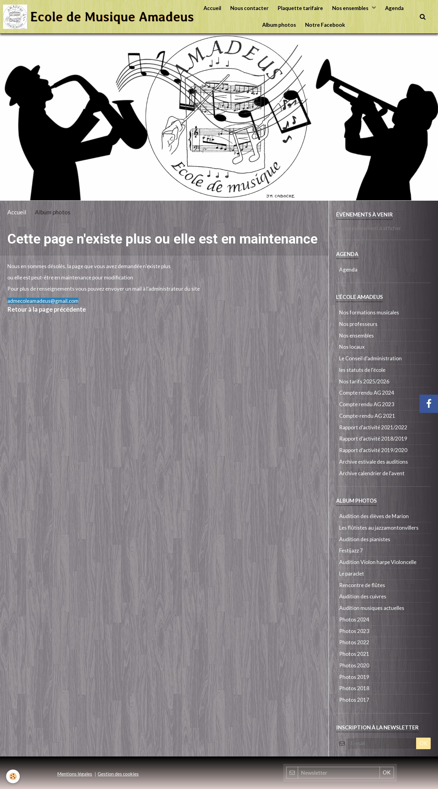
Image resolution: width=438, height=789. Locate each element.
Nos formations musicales (369, 312)
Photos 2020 (354, 665)
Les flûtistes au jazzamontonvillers (379, 527)
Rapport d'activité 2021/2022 (373, 427)
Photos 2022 (354, 642)
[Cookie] (13, 776)
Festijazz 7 (351, 550)
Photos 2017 (354, 700)
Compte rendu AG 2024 (366, 392)
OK (423, 743)
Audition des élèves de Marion (374, 516)
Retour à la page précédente (46, 309)
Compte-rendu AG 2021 (367, 416)
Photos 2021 (354, 654)
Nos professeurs (358, 324)
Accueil (212, 8)
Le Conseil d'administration (370, 358)
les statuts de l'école (362, 370)
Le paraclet (351, 573)
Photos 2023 (354, 631)
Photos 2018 (354, 688)
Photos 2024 (354, 619)
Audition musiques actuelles (371, 608)
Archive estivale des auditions (373, 462)
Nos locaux (352, 347)
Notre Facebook (325, 25)
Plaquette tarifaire (300, 8)
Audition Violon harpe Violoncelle (377, 562)
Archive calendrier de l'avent (372, 473)
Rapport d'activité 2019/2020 (373, 450)
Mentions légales (74, 774)
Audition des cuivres (362, 596)
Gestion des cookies (118, 774)
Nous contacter (249, 8)
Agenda (394, 8)
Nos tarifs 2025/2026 (364, 381)
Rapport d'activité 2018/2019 (373, 438)
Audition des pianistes (364, 539)
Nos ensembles (350, 8)
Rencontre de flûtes (362, 585)
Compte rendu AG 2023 (366, 404)
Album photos (279, 25)
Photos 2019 (354, 677)
